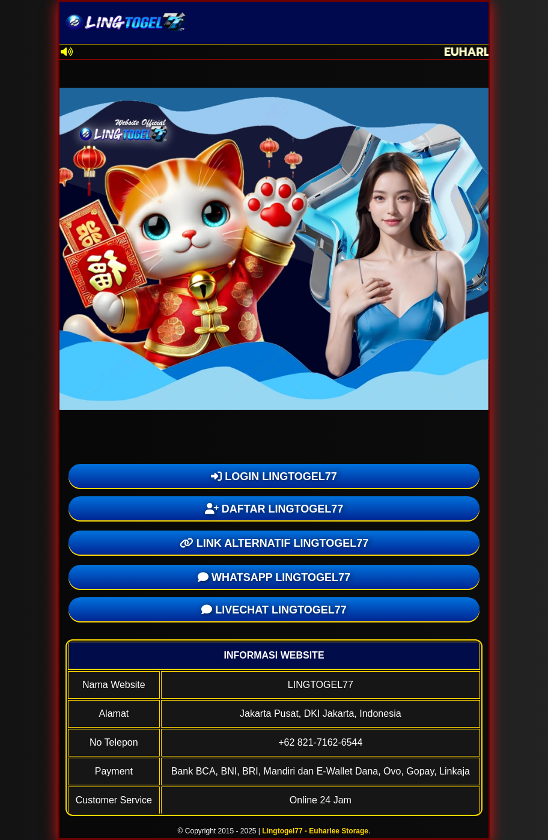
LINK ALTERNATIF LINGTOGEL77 (274, 543)
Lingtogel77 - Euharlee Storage (315, 831)
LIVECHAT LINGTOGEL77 (273, 610)
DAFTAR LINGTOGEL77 (274, 509)
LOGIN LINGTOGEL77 (274, 476)
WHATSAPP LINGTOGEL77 (274, 577)
